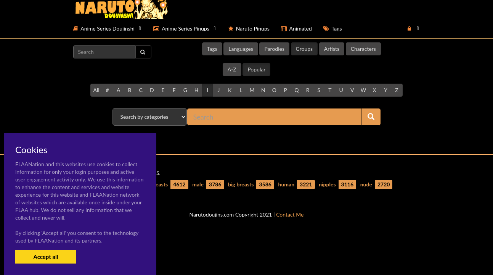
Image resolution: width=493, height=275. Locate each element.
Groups (304, 48)
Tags (212, 48)
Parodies (274, 48)
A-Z (232, 69)
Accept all (45, 256)
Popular (256, 69)
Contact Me (290, 214)
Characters (363, 48)
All (96, 90)
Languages (240, 48)
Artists (331, 48)
